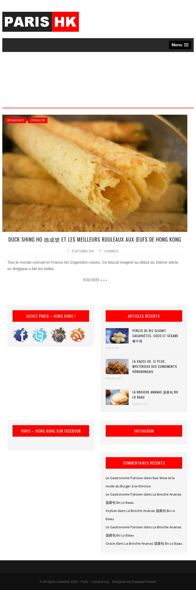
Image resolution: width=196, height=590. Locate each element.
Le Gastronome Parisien (124, 478)
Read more (91, 279)
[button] (180, 45)
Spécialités (38, 120)
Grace (110, 543)
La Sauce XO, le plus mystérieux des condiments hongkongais (154, 366)
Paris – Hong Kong (94, 582)
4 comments (111, 251)
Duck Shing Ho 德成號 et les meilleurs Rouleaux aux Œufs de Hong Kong (94, 239)
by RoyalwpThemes (141, 582)
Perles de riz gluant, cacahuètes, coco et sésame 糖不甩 (155, 335)
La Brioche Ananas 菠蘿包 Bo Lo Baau (155, 394)
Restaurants (15, 120)
